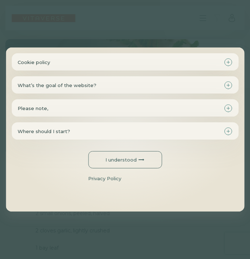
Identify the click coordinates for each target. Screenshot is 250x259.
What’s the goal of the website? (57, 85)
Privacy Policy (104, 178)
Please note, (33, 108)
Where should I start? (44, 131)
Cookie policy (34, 62)
